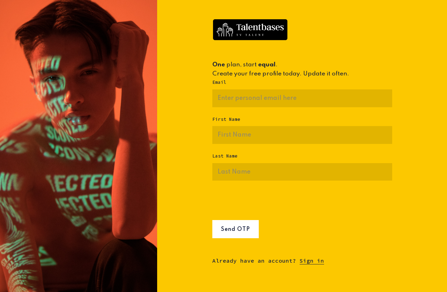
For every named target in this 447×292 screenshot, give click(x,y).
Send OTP (235, 229)
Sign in (312, 260)
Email (219, 82)
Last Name (224, 156)
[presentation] (265, 203)
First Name (226, 119)
